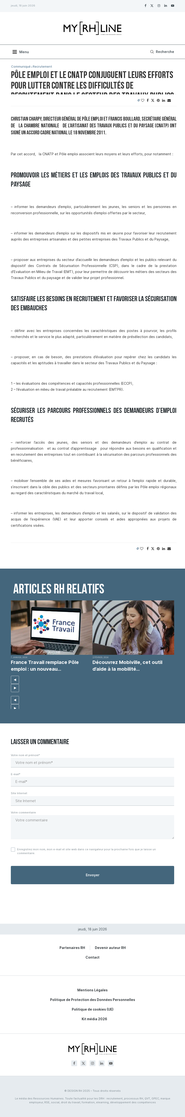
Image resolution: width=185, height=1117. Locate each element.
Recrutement (42, 66)
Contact (92, 957)
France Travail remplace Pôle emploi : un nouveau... (45, 665)
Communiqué (21, 66)
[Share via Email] (169, 100)
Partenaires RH (72, 948)
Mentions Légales (92, 990)
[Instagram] (159, 5)
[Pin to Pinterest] (158, 100)
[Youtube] (172, 5)
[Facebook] (145, 5)
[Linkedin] (165, 5)
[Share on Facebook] (148, 100)
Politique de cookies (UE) (92, 1009)
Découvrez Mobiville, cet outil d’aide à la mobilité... (127, 665)
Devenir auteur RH (110, 948)
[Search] (161, 52)
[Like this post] (142, 100)
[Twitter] (151, 5)
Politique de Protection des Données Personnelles (92, 1000)
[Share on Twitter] (152, 100)
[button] (15, 680)
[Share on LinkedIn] (163, 100)
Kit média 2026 (94, 1019)
